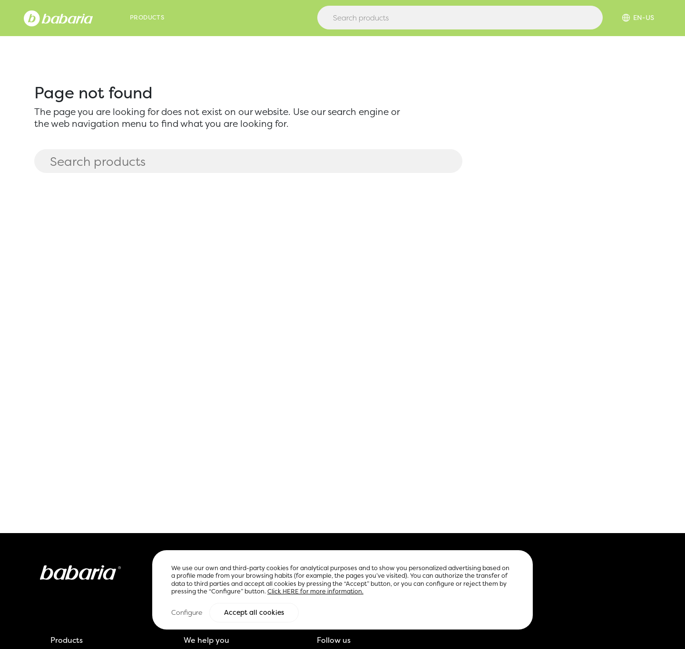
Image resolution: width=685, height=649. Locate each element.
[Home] (58, 17)
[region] (342, 590)
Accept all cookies (254, 613)
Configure (186, 613)
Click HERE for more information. (315, 592)
